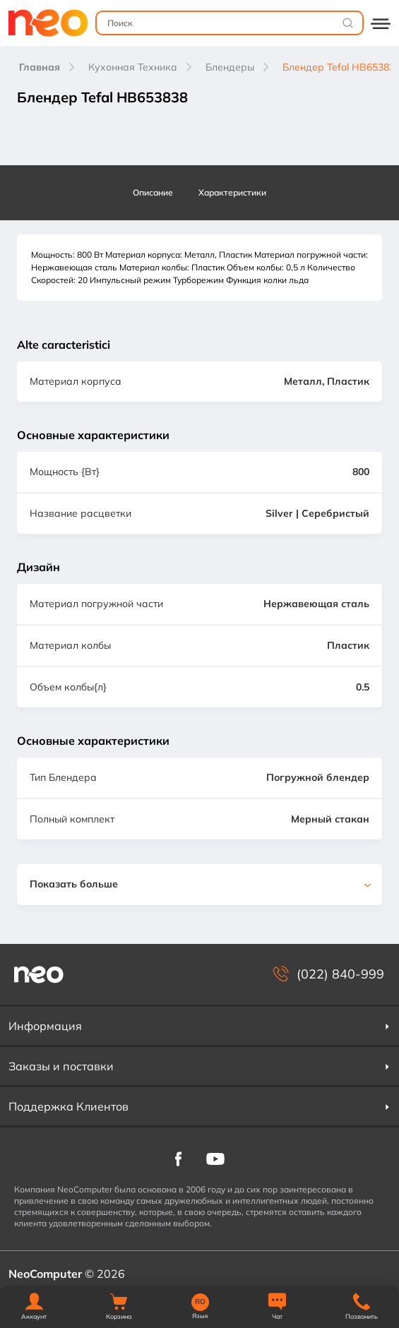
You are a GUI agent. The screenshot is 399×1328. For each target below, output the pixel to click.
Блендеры (230, 67)
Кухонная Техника (132, 67)
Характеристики (232, 192)
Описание (153, 192)
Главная (39, 67)
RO (200, 1302)
